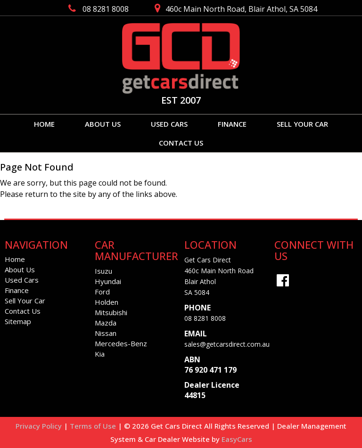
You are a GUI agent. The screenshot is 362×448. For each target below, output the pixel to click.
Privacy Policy (40, 426)
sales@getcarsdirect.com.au (227, 344)
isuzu (103, 271)
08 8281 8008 (205, 318)
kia (100, 353)
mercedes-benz (121, 343)
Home (44, 124)
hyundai (108, 281)
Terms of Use (94, 426)
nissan (105, 333)
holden (106, 302)
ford (102, 291)
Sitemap (18, 321)
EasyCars (237, 439)
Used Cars (169, 124)
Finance (232, 124)
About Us (103, 124)
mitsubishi (111, 312)
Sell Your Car (302, 124)
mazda (105, 322)
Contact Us (181, 142)
